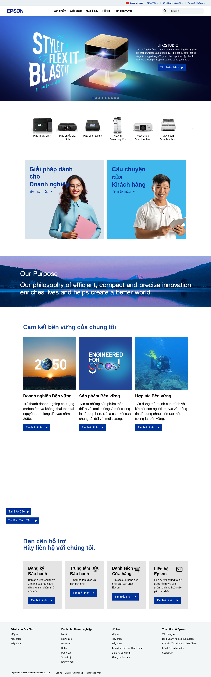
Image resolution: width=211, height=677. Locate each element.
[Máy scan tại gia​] (93, 127)
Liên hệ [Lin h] (59, 673)
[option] (105, 58)
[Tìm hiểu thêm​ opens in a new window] (41, 600)
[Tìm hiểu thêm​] (36, 427)
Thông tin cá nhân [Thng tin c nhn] (93, 673)
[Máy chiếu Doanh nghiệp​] (143, 129)
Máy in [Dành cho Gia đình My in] (14, 634)
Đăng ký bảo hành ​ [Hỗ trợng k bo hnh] (121, 652)
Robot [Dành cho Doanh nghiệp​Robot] (64, 648)
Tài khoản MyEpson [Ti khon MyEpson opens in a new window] (196, 3)
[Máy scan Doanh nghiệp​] (168, 129)
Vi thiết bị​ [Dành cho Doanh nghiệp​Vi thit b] (66, 657)
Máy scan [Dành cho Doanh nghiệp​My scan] (66, 643)
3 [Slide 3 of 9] (99, 98)
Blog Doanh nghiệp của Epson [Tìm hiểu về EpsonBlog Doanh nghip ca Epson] (178, 639)
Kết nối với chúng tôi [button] (173, 3)
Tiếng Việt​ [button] (152, 3)
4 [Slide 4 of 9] (102, 98)
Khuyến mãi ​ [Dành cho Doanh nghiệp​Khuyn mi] (67, 662)
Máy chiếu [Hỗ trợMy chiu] (117, 639)
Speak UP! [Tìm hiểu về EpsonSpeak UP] (167, 652)
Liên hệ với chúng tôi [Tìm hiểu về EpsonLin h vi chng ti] (173, 648)
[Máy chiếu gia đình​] (67, 129)
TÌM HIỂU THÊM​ (39, 191)
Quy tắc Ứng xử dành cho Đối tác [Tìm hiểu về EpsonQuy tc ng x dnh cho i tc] (179, 643)
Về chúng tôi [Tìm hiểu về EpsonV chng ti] (168, 634)
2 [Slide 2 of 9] (96, 98)
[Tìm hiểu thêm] (172, 67)
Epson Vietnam (134, 3)
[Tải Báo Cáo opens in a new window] (18, 511)
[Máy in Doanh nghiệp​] (118, 129)
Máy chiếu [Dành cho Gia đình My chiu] (16, 639)
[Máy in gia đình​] (42, 127)
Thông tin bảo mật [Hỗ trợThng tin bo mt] (121, 657)
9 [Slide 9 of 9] (118, 98)
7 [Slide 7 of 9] (112, 98)
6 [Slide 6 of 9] (109, 98)
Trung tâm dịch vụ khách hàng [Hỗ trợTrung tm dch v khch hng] (127, 648)
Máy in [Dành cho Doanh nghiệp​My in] (64, 634)
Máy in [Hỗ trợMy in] (115, 634)
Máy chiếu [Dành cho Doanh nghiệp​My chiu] (66, 639)
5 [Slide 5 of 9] (105, 98)
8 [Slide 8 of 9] (115, 98)
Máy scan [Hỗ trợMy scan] (117, 643)
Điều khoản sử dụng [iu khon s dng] (74, 673)
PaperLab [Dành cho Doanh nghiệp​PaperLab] (66, 652)
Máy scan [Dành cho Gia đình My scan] (16, 643)
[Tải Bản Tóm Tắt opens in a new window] (22, 520)
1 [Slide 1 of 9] (93, 98)
